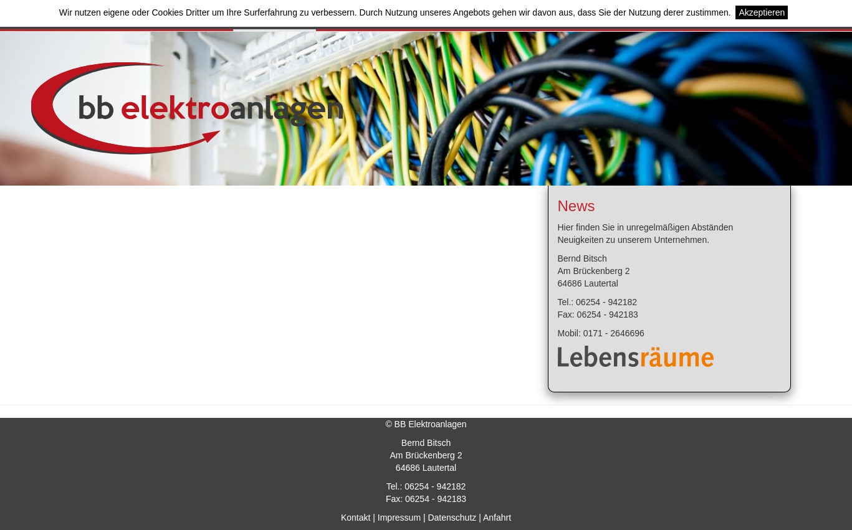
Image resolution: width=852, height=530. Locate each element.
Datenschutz (452, 518)
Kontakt (355, 518)
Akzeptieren (762, 12)
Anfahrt (497, 518)
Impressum (399, 518)
